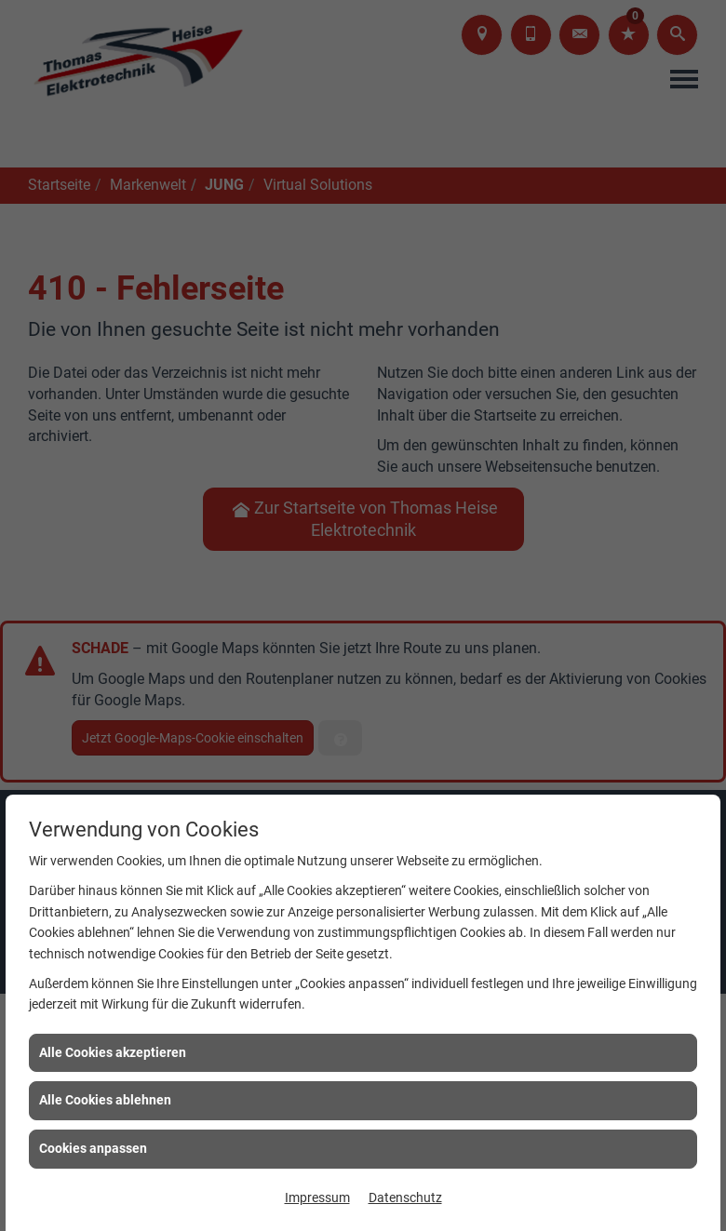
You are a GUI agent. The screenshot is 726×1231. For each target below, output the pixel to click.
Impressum (317, 1197)
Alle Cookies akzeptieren (112, 1052)
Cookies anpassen (93, 1148)
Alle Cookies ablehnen (105, 1099)
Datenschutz (405, 1197)
